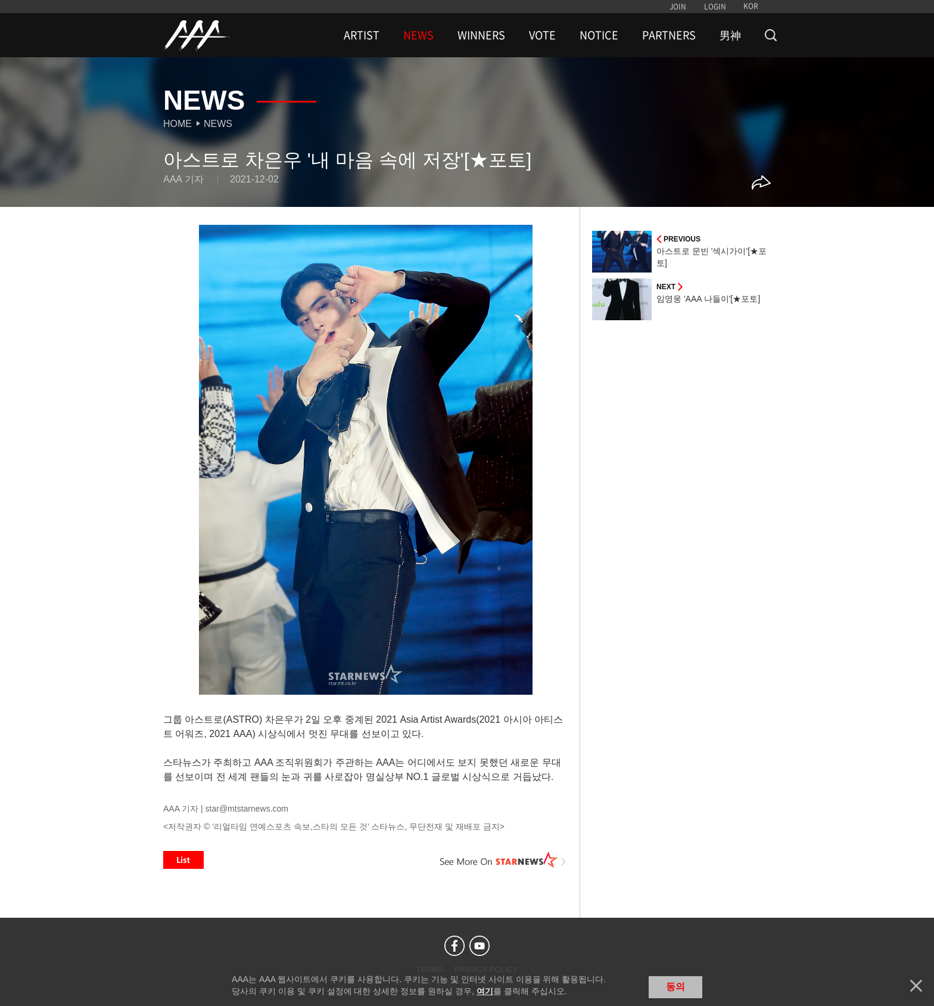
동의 (675, 987)
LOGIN (715, 6)
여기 (485, 991)
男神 (730, 35)
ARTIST (361, 35)
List (183, 860)
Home (177, 124)
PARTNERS (669, 35)
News (218, 124)
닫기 (916, 986)
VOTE (542, 35)
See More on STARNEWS (503, 860)
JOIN (678, 6)
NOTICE (599, 35)
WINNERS (481, 35)
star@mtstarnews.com (247, 808)
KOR (750, 6)
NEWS (418, 35)
